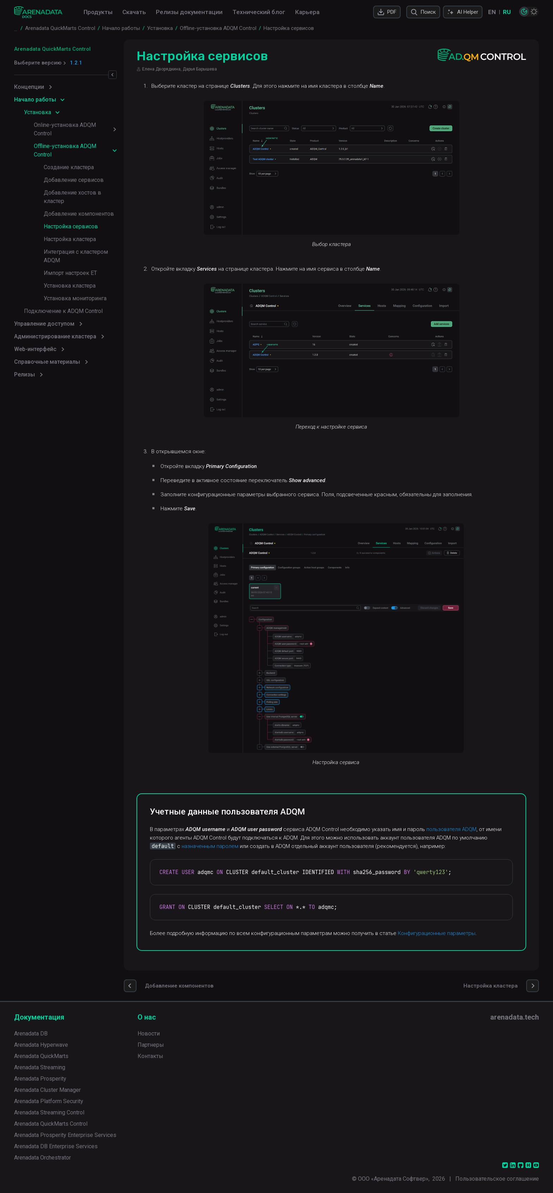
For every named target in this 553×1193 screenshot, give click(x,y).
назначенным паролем (213, 846)
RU (507, 12)
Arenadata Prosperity (40, 1078)
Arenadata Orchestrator (42, 1157)
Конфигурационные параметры (440, 933)
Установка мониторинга (75, 298)
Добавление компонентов (79, 213)
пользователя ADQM (455, 829)
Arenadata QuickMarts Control (52, 49)
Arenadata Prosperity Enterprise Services (65, 1135)
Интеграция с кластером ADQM (76, 256)
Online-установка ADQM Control (65, 129)
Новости (149, 1033)
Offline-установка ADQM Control (65, 150)
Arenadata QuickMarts (41, 1056)
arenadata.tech (514, 1017)
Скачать (134, 12)
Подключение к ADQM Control (63, 311)
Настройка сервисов (71, 226)
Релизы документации (189, 12)
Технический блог (258, 12)
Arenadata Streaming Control (49, 1112)
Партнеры (151, 1044)
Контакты (150, 1056)
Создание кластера (69, 167)
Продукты (98, 12)
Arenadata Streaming (39, 1067)
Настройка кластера (70, 239)
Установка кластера (70, 285)
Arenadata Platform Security (48, 1101)
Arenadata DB (31, 1033)
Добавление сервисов (74, 180)
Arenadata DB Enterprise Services (56, 1146)
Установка (37, 112)
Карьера (307, 12)
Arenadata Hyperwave (41, 1044)
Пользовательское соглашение (497, 1178)
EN (492, 12)
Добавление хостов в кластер (72, 196)
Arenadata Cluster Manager (47, 1090)
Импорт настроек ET (70, 273)
